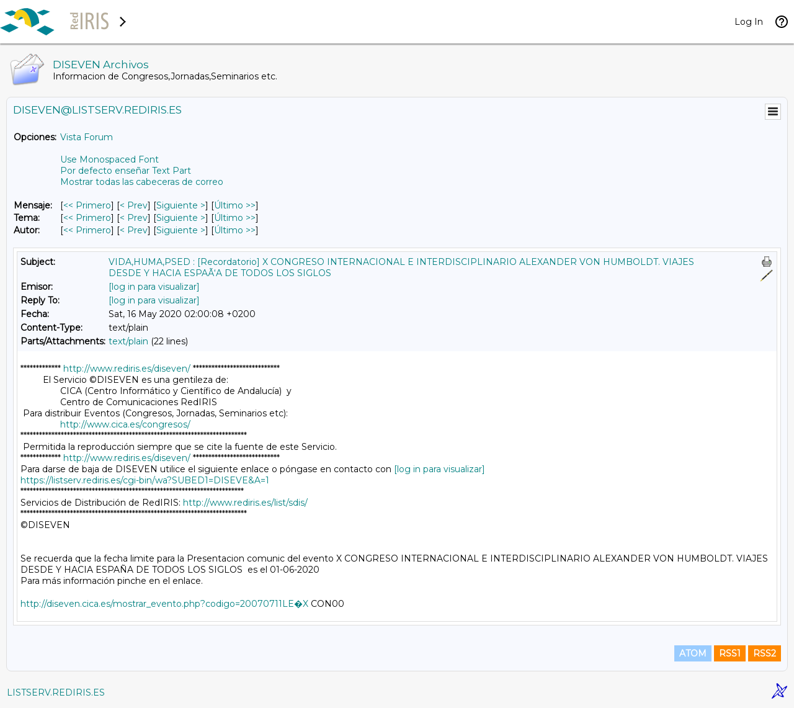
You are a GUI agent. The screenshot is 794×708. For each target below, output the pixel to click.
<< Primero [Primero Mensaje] (87, 205)
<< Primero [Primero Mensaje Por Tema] (87, 217)
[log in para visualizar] (154, 286)
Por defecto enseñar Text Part (125, 170)
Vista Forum (86, 137)
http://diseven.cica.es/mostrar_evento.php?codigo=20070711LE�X (164, 603)
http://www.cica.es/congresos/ (125, 424)
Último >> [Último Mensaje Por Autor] (235, 230)
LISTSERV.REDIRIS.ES (56, 692)
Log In (748, 21)
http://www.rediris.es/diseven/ (126, 368)
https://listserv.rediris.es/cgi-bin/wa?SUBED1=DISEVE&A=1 (144, 480)
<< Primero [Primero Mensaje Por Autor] (87, 230)
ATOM (693, 653)
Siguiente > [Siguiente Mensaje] (180, 205)
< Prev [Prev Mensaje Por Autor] (134, 230)
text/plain (128, 341)
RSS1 (730, 653)
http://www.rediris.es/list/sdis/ (245, 502)
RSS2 (764, 653)
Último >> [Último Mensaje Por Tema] (235, 217)
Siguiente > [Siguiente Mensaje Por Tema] (180, 217)
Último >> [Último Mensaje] (235, 205)
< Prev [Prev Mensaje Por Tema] (134, 217)
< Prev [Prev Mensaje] (134, 205)
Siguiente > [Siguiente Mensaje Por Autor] (180, 230)
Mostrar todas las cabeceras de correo (141, 181)
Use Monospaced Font (109, 159)
